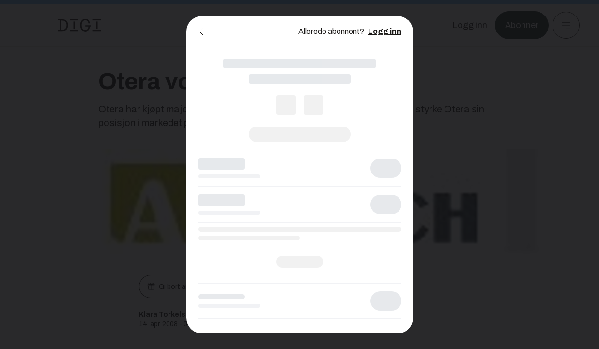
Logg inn (384, 31)
